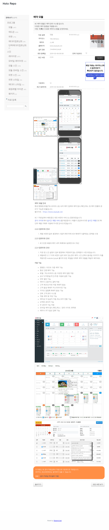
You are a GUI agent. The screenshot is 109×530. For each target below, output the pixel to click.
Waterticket (58, 521)
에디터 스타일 (15, 84)
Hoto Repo (9, 3)
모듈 (11, 27)
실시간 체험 (92, 221)
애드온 (12, 32)
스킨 (9, 52)
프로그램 (11, 23)
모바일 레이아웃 (16, 61)
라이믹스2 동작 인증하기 (95, 76)
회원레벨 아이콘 (16, 89)
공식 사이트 (39, 221)
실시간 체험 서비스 (54, 221)
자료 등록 (12, 100)
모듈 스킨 (13, 65)
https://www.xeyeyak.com (53, 212)
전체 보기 (9, 18)
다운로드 (100, 58)
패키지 (11, 94)
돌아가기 (38, 484)
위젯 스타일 (14, 80)
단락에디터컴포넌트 (18, 45)
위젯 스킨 (13, 75)
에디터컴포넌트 (15, 41)
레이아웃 (13, 56)
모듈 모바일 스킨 (16, 70)
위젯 (10, 36)
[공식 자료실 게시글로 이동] (49, 476)
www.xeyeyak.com (56, 46)
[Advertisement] (54, 496)
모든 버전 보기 (98, 484)
